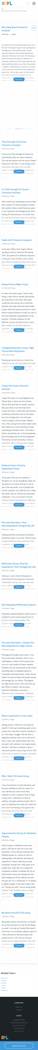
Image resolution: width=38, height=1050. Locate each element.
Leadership (4, 990)
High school (4, 978)
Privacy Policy (19, 1028)
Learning (3, 980)
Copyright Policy (19, 1020)
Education (4, 983)
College (3, 988)
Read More (19, 171)
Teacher (3, 985)
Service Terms (19, 1031)
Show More (19, 79)
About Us (19, 1007)
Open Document (19, 1045)
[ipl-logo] (8, 4)
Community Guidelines (19, 1023)
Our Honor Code (19, 1025)
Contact (19, 1010)
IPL (3, 9)
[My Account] (34, 4)
